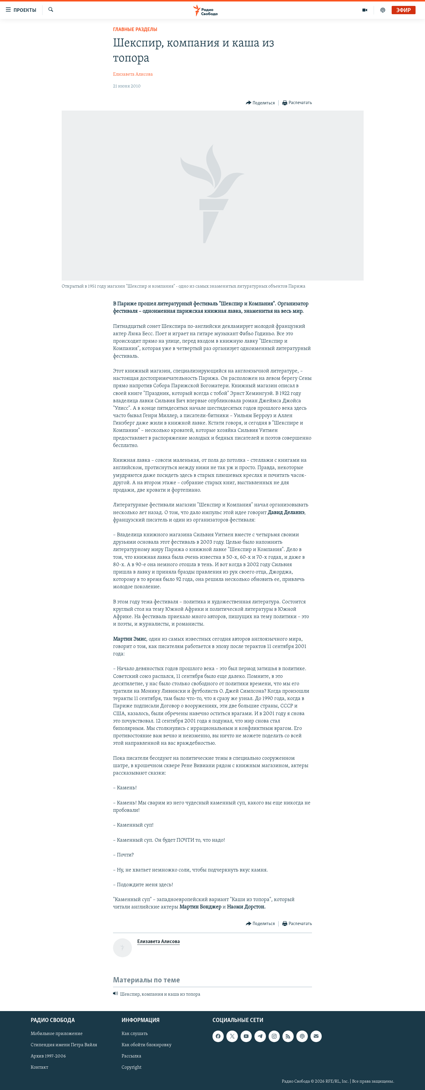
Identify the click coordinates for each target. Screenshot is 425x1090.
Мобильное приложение (57, 1034)
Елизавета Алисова (133, 74)
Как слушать (135, 1034)
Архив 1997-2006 (48, 1056)
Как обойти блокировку (146, 1045)
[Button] (260, 103)
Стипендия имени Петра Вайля (64, 1045)
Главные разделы (135, 30)
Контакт (39, 1067)
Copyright (131, 1067)
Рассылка (131, 1056)
